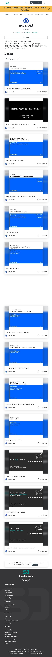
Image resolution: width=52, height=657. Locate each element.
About (11, 653)
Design (22, 14)
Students (7, 609)
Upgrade (34, 564)
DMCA (26, 653)
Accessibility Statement (36, 653)
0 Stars (26, 37)
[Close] (49, 9)
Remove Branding (10, 639)
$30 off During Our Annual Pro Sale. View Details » (25, 8)
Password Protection (11, 632)
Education (30, 14)
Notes (6, 643)
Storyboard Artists (10, 605)
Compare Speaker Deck (11, 620)
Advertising (8, 623)
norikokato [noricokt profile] (10, 92)
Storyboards (8, 592)
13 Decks (17, 32)
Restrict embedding (10, 641)
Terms (16, 653)
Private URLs (8, 630)
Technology (8, 590)
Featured (7, 14)
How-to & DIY (39, 14)
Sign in (27, 3)
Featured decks (9, 595)
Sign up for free (36, 3)
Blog (6, 618)
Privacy (21, 653)
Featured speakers (10, 598)
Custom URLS (8, 634)
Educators (7, 607)
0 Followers (34, 32)
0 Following (26, 32)
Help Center (8, 616)
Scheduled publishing (11, 636)
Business (15, 14)
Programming (8, 588)
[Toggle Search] (44, 2)
